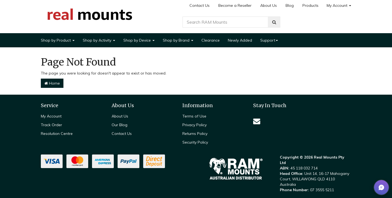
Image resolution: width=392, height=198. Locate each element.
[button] (381, 187)
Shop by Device (139, 40)
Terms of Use (194, 116)
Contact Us (199, 5)
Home (52, 83)
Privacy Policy (194, 124)
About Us (268, 5)
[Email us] (256, 121)
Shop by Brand (178, 40)
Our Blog (119, 124)
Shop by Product (58, 40)
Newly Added (240, 40)
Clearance (210, 40)
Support (269, 40)
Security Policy (195, 142)
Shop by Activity (99, 40)
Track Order (51, 124)
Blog (290, 5)
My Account (339, 5)
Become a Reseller (235, 5)
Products (310, 5)
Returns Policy (194, 133)
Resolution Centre (57, 133)
